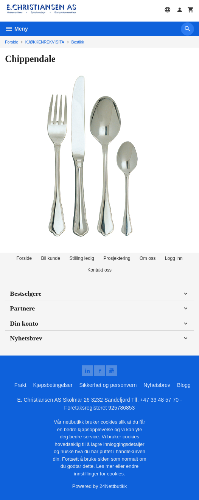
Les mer (105, 466)
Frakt (20, 385)
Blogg (184, 385)
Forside (11, 42)
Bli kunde (50, 258)
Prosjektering (117, 258)
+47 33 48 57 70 (159, 400)
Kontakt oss (99, 270)
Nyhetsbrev (156, 385)
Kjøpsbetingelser (52, 385)
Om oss (147, 258)
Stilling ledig (81, 258)
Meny (16, 29)
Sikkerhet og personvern (108, 385)
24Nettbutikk (113, 486)
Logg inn (174, 258)
